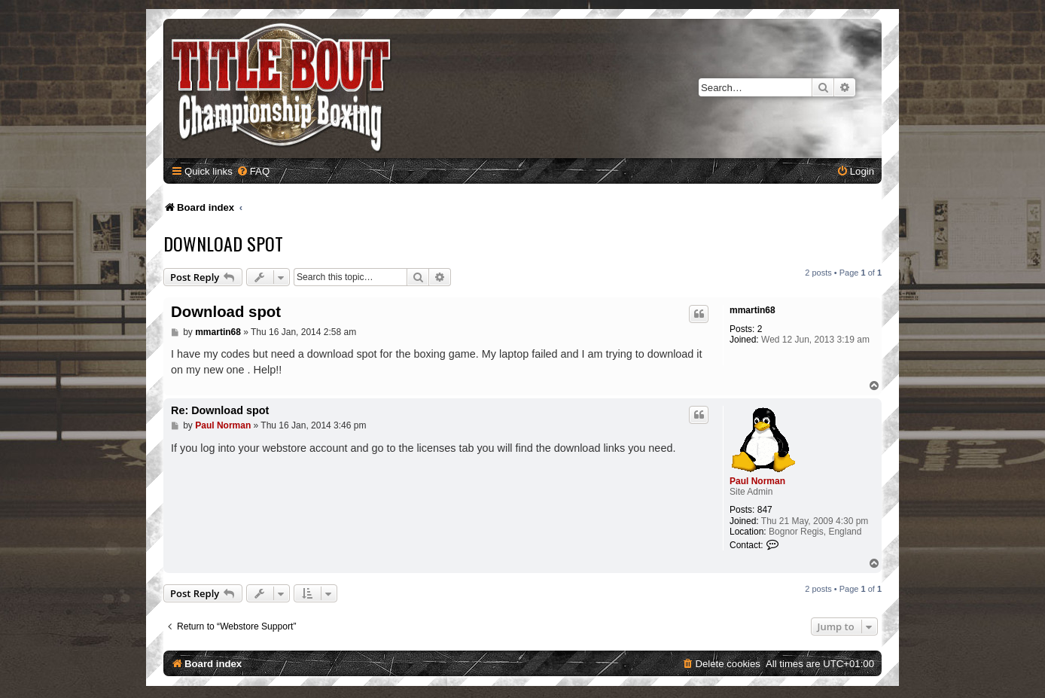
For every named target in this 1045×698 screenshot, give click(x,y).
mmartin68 (752, 310)
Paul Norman (757, 481)
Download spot (223, 243)
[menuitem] (253, 171)
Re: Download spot (220, 410)
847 (764, 509)
